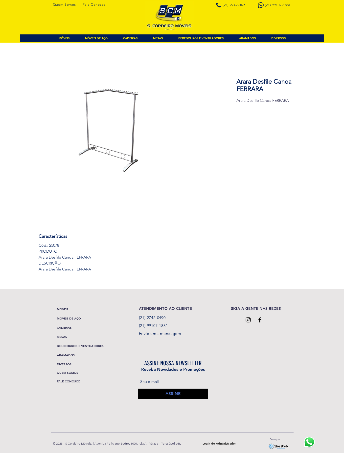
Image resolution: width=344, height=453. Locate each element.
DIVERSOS (64, 364)
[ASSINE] (173, 394)
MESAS (62, 337)
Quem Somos (64, 4)
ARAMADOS (66, 355)
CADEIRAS (64, 327)
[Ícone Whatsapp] (309, 442)
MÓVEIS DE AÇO (69, 318)
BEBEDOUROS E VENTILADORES (80, 346)
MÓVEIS (62, 309)
